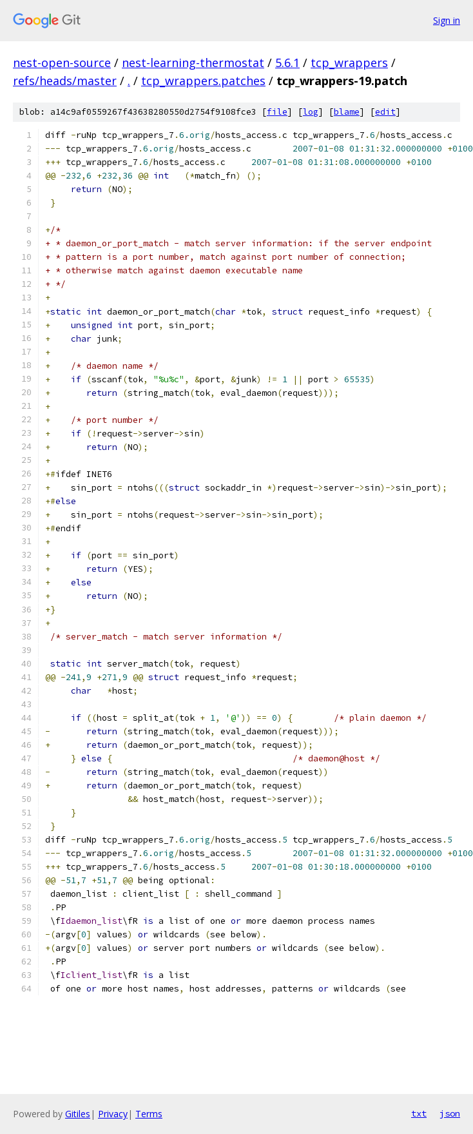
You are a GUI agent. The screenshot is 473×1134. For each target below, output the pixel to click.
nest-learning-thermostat (193, 62)
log (310, 111)
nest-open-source (62, 62)
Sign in (446, 20)
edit (385, 111)
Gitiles (77, 1114)
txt (419, 1113)
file (277, 111)
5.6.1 (287, 62)
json (449, 1113)
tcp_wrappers (349, 62)
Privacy (113, 1114)
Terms (148, 1114)
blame (347, 111)
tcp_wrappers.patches (203, 80)
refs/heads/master (65, 80)
